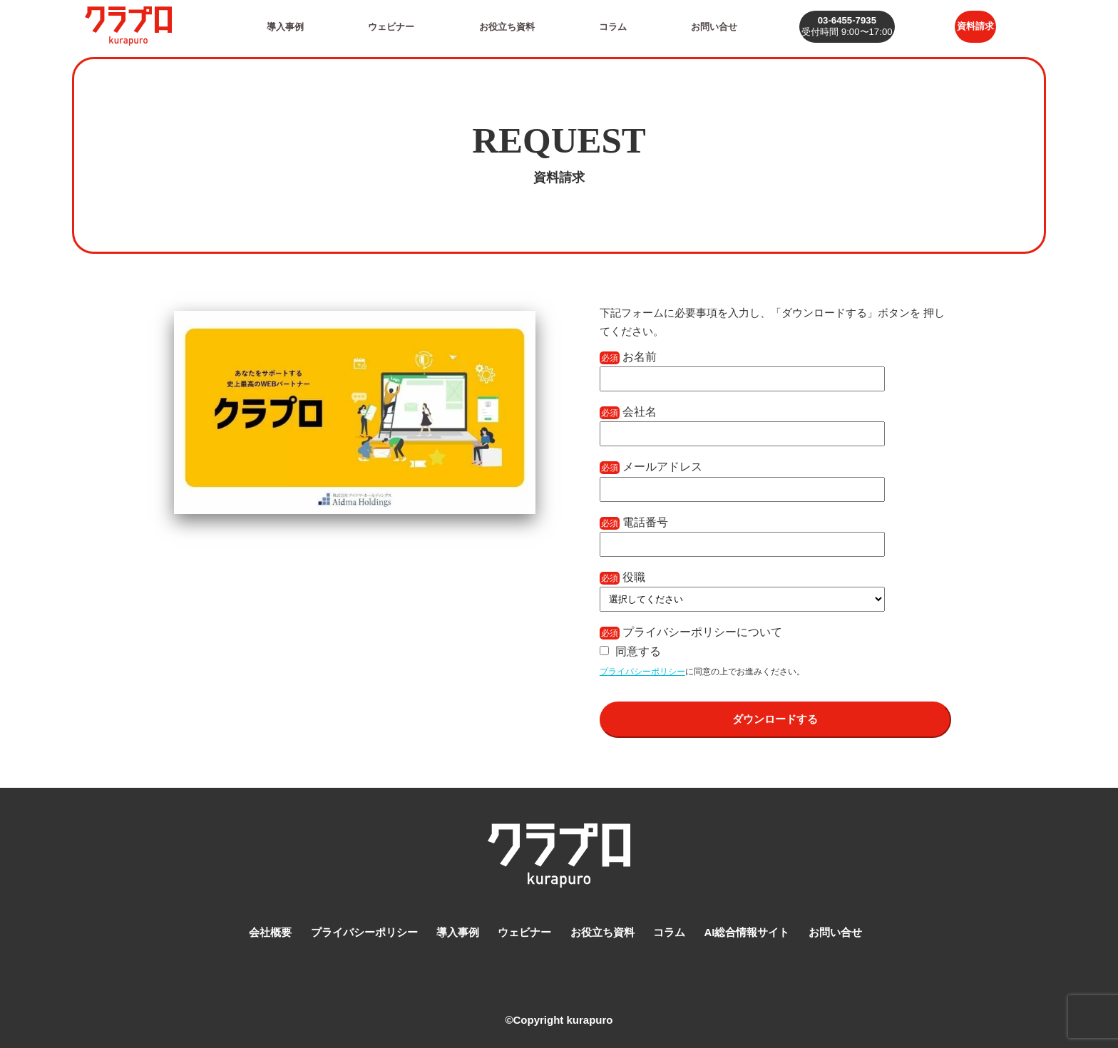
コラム (606, 26)
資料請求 (972, 26)
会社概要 (270, 929)
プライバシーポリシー (642, 672)
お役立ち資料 (502, 26)
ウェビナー (387, 26)
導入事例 (283, 26)
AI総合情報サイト (746, 929)
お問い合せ (705, 26)
